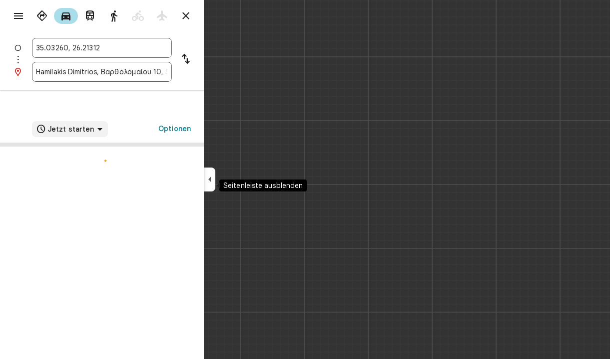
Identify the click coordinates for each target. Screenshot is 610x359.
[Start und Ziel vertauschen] (222, 60)
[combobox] (138, 48)
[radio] (78, 16)
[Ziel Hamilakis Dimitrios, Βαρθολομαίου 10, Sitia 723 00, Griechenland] (138, 72)
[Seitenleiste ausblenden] (245, 179)
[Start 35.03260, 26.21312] (138, 48)
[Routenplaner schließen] (221, 16)
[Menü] (18, 17)
